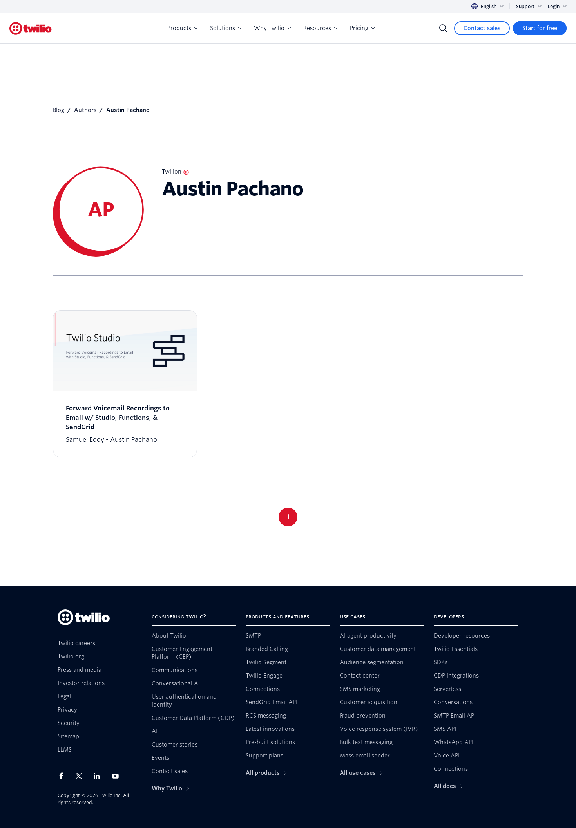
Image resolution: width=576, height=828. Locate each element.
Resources (320, 28)
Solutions (225, 28)
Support (529, 6)
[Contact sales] (482, 28)
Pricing (362, 28)
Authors (85, 110)
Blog (58, 110)
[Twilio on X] (81, 776)
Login (557, 6)
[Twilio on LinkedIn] (99, 776)
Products (182, 28)
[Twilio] (30, 28)
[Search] (443, 28)
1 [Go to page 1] (288, 517)
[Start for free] (540, 28)
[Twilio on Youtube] (117, 775)
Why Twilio (272, 28)
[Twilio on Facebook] (63, 776)
